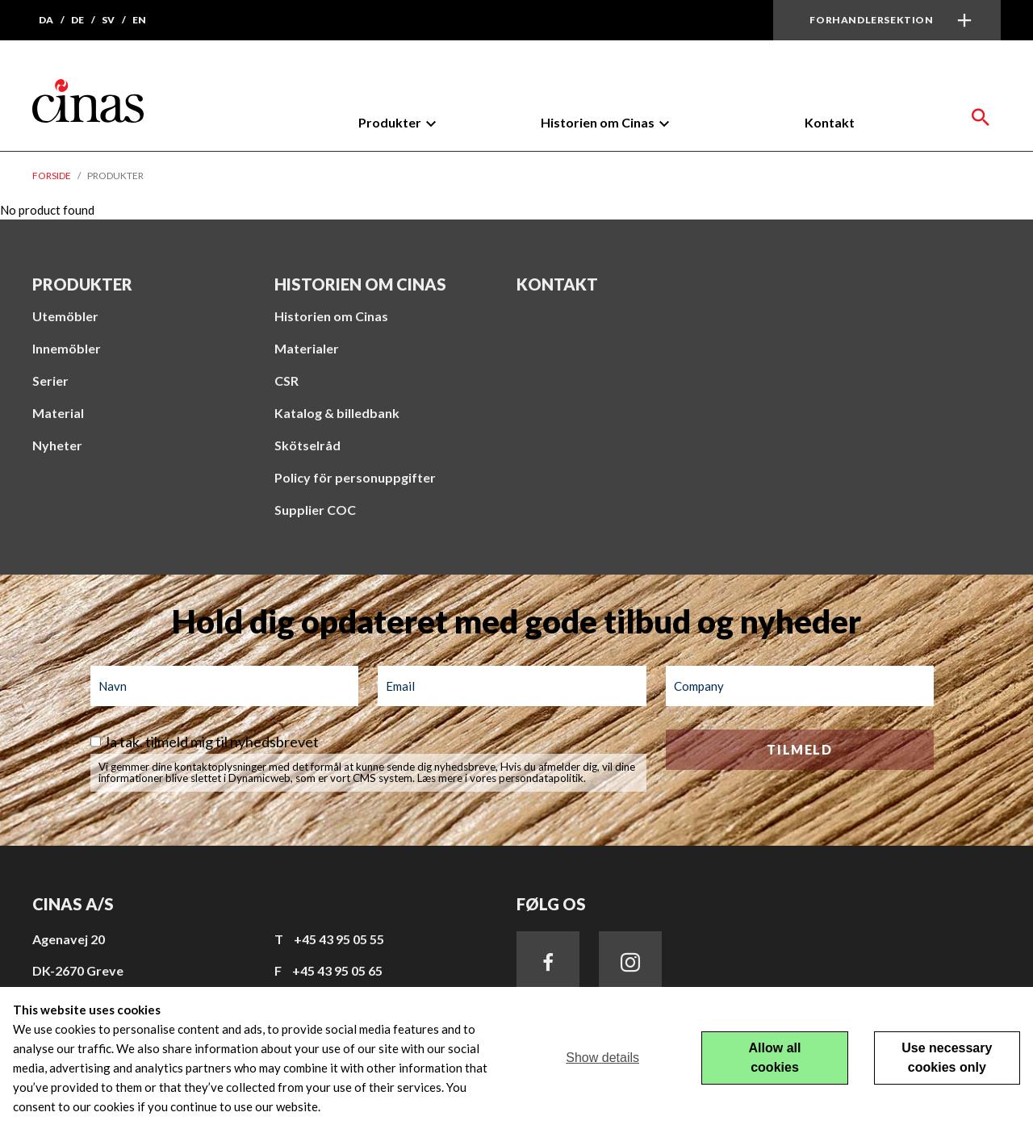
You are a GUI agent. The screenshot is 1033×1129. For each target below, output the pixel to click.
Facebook (547, 962)
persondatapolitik (541, 777)
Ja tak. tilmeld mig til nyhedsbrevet (211, 742)
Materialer (306, 348)
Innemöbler (66, 348)
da (46, 20)
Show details (602, 1057)
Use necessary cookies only (946, 1057)
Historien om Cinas (598, 122)
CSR (286, 380)
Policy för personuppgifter (355, 477)
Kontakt (830, 122)
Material (58, 412)
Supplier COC (315, 509)
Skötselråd (307, 445)
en (139, 20)
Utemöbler (65, 316)
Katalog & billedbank (336, 412)
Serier (50, 380)
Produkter (389, 122)
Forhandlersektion (871, 20)
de (77, 20)
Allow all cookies (775, 1057)
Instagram (630, 962)
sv (108, 20)
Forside (51, 175)
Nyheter (57, 445)
